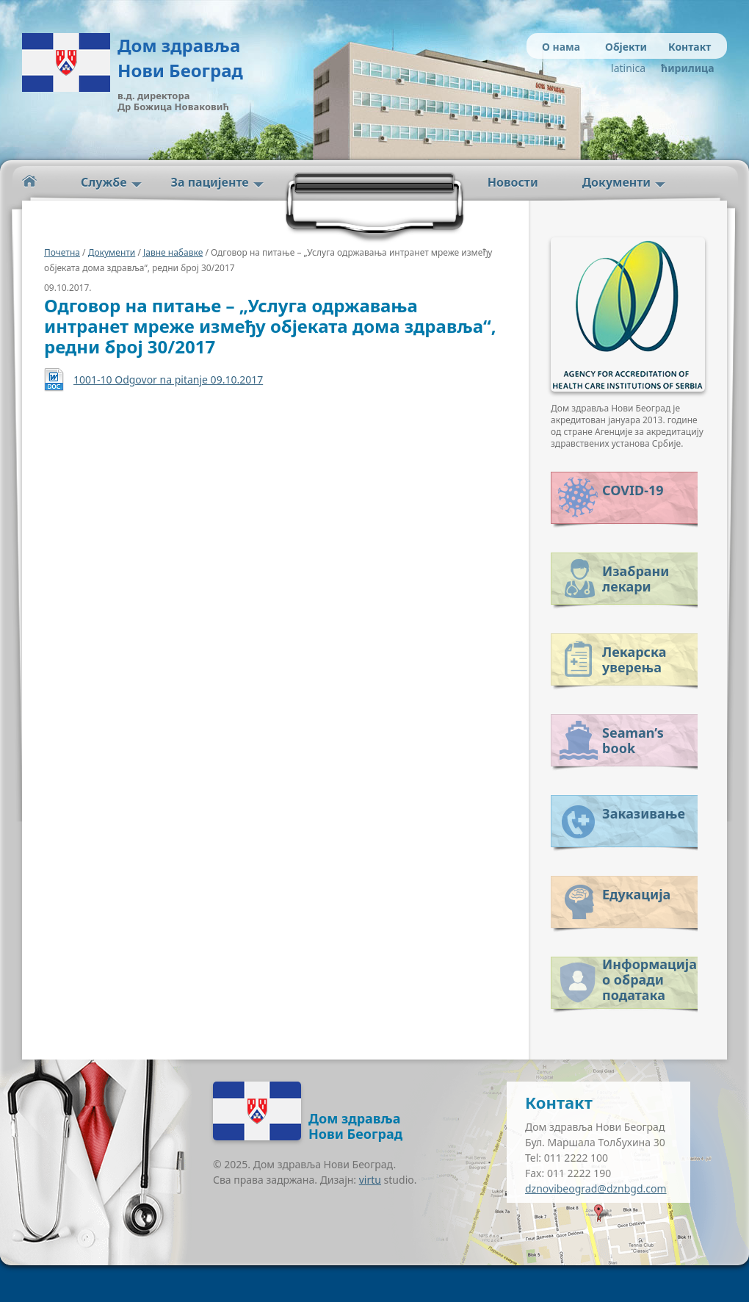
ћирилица (685, 68)
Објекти (626, 47)
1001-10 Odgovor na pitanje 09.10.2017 (168, 379)
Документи (616, 182)
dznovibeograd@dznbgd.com (596, 1188)
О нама (561, 47)
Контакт (689, 47)
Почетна (62, 252)
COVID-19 (632, 490)
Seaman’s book (633, 740)
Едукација (636, 894)
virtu (370, 1180)
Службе (104, 182)
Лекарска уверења (634, 659)
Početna (29, 181)
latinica (628, 68)
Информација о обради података (649, 977)
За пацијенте (210, 182)
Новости (513, 182)
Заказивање (643, 813)
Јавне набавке (173, 252)
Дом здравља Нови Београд (180, 57)
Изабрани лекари (635, 578)
